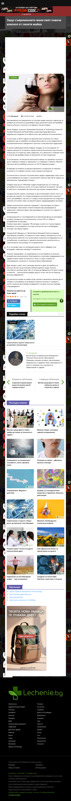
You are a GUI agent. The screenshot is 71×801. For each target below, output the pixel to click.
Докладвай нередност (45, 304)
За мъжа (11, 710)
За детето (40, 710)
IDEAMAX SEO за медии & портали (20, 792)
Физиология (41, 741)
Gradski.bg (12, 773)
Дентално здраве (14, 730)
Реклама (11, 765)
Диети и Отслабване (44, 712)
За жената (40, 707)
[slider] (13, 296)
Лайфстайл (12, 727)
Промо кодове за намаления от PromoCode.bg (25, 591)
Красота (40, 724)
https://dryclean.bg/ (16, 597)
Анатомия (11, 741)
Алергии (11, 732)
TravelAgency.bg (31, 773)
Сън (38, 735)
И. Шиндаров (13, 116)
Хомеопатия (41, 727)
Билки (10, 735)
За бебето (11, 712)
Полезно (40, 704)
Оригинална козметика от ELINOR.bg (22, 600)
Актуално (40, 744)
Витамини (12, 744)
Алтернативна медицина (17, 724)
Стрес (10, 738)
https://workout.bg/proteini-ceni (20, 594)
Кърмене (40, 718)
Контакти (39, 765)
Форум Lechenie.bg (15, 747)
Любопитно (12, 704)
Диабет (39, 730)
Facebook (12, 301)
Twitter (12, 305)
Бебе (10, 721)
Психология (41, 738)
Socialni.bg (20, 773)
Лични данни (41, 768)
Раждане (11, 718)
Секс (38, 721)
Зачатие (11, 715)
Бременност (41, 715)
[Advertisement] (35, 57)
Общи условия (14, 768)
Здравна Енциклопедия (16, 707)
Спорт (39, 732)
